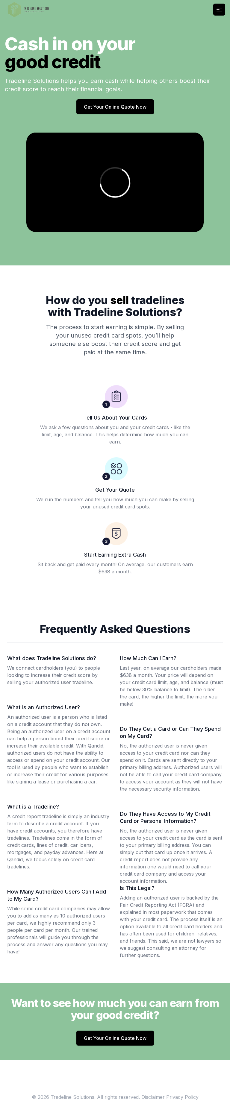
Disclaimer (153, 1097)
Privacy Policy (182, 1097)
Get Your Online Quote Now (115, 107)
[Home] (28, 9)
